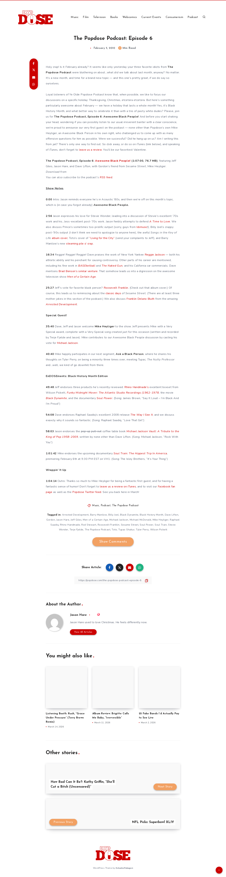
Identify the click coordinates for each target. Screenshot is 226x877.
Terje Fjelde (76, 529)
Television (99, 17)
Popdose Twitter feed (86, 492)
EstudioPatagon (124, 868)
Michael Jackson (67, 343)
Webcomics (129, 17)
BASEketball (86, 266)
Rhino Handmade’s (136, 387)
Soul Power (146, 524)
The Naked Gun (112, 266)
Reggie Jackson (155, 255)
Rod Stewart (88, 524)
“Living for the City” (102, 238)
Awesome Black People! (113, 161)
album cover (60, 238)
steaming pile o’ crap (79, 244)
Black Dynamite (129, 514)
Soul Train (161, 524)
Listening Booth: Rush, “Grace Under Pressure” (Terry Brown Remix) (65, 717)
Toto (114, 529)
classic (110, 293)
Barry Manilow (98, 514)
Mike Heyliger (161, 519)
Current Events (151, 17)
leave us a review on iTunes (118, 486)
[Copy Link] (113, 580)
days (118, 293)
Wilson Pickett (158, 529)
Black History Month (151, 514)
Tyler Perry (142, 529)
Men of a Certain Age (95, 519)
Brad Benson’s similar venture (78, 271)
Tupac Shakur (126, 529)
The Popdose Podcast (125, 505)
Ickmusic (141, 227)
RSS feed (106, 177)
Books (114, 17)
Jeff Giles (76, 519)
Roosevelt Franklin (116, 288)
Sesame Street (129, 524)
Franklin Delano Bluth (140, 299)
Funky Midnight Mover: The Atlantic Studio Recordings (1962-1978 (113, 393)
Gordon (50, 519)
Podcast (193, 17)
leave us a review (90, 150)
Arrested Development (75, 514)
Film (86, 17)
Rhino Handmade (70, 524)
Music (74, 17)
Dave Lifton (171, 514)
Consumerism (174, 17)
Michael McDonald (140, 519)
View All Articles (83, 632)
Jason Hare (62, 519)
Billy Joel (113, 514)
